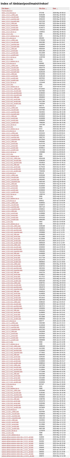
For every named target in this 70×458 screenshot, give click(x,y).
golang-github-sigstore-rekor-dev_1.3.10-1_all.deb (18, 456)
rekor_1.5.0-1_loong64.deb (10, 72)
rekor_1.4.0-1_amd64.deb (10, 192)
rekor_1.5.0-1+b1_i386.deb (10, 97)
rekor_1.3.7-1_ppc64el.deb (10, 327)
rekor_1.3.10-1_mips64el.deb (11, 418)
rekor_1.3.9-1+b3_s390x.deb (11, 264)
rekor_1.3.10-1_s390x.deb (10, 411)
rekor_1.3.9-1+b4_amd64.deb (11, 262)
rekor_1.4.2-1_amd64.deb (10, 150)
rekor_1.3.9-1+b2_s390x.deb (11, 283)
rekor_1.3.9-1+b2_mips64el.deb (12, 289)
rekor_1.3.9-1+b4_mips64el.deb (12, 251)
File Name (5, 8)
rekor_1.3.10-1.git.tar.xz (9, 430)
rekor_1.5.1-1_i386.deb (9, 48)
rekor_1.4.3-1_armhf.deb (10, 118)
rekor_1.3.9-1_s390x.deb (10, 203)
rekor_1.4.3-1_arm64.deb (10, 120)
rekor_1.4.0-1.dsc (7, 196)
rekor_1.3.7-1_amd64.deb (10, 340)
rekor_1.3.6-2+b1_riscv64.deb (11, 392)
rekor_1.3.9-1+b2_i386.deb (10, 291)
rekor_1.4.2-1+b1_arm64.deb (11, 169)
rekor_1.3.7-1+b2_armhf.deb (11, 357)
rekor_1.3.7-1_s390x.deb (10, 323)
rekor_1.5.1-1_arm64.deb (10, 53)
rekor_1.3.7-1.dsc (7, 342)
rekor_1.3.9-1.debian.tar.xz (10, 224)
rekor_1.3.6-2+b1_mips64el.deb (12, 397)
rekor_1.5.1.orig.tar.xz (9, 38)
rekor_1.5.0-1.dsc (7, 84)
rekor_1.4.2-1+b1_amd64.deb (11, 171)
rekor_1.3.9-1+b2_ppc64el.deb (12, 287)
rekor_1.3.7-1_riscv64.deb (10, 325)
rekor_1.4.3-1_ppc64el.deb (10, 112)
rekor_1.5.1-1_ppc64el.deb (10, 44)
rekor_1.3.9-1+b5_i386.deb (10, 234)
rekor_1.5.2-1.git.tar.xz (9, 32)
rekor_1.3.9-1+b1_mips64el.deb (12, 308)
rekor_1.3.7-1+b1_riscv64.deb (11, 367)
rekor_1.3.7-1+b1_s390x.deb (11, 365)
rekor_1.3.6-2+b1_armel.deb (11, 403)
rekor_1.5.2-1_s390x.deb (10, 15)
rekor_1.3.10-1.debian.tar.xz (11, 435)
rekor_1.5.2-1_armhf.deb (10, 25)
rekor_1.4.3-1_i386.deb (9, 116)
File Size (42, 8)
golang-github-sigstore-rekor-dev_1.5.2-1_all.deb (17, 437)
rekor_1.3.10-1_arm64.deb (10, 426)
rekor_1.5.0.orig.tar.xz (9, 63)
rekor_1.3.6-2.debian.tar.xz (10, 388)
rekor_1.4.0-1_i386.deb (9, 183)
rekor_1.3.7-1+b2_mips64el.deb (12, 352)
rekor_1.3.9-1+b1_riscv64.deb (11, 304)
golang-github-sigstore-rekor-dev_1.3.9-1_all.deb (17, 449)
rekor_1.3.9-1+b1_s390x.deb (11, 302)
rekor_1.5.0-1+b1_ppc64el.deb (12, 93)
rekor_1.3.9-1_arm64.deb (10, 217)
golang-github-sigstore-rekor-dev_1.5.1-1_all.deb (17, 439)
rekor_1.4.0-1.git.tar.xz (9, 194)
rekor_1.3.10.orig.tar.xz (9, 409)
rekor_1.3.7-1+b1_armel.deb (11, 378)
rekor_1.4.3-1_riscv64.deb (10, 110)
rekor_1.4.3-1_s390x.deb (10, 107)
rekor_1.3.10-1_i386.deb (10, 420)
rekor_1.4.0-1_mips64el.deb (11, 181)
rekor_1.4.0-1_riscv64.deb (10, 177)
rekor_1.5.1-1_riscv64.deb (10, 42)
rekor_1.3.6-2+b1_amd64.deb (11, 407)
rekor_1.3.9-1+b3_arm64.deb (11, 278)
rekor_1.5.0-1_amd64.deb (10, 80)
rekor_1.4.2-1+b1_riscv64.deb (11, 160)
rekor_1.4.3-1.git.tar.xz (9, 124)
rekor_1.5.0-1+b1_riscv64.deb (11, 91)
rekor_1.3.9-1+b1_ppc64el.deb (12, 306)
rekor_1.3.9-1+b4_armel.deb (11, 257)
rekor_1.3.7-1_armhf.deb (10, 333)
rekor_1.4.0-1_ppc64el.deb (10, 179)
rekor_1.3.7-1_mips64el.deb (11, 329)
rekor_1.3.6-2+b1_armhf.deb (11, 401)
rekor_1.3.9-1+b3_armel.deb (11, 276)
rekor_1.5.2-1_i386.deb (9, 23)
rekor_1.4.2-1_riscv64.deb (10, 135)
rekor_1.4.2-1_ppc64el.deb (10, 137)
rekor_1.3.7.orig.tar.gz (9, 321)
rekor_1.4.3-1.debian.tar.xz (10, 129)
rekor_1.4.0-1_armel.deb (10, 188)
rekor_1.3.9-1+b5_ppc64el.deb (12, 230)
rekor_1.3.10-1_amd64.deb (10, 428)
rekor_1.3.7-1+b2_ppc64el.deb (12, 350)
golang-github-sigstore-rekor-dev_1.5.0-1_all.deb (17, 441)
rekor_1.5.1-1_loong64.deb (10, 46)
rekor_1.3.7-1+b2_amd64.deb (11, 363)
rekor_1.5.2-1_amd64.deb (10, 29)
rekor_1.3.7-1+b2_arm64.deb (11, 361)
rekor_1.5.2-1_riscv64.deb (10, 17)
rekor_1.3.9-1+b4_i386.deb (10, 253)
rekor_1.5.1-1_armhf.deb (10, 51)
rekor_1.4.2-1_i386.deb (9, 141)
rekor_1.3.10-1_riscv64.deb (11, 413)
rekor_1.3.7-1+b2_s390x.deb (11, 346)
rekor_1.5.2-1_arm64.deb (10, 27)
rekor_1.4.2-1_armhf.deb (10, 143)
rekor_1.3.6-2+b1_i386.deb (10, 399)
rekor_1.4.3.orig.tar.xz (9, 105)
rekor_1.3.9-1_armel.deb (10, 215)
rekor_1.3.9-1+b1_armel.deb (11, 314)
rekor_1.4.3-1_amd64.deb (10, 122)
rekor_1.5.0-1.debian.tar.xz (10, 86)
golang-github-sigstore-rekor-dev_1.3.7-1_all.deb (17, 452)
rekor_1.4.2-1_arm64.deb (10, 148)
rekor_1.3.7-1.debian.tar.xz (10, 344)
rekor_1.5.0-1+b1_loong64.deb (12, 95)
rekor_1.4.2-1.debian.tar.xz (10, 156)
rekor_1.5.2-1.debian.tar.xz (10, 36)
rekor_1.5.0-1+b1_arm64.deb (11, 101)
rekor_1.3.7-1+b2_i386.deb (10, 354)
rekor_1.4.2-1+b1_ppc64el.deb (12, 162)
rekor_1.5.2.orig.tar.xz (9, 13)
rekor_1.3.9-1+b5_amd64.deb (11, 243)
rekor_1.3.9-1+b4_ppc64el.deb (12, 249)
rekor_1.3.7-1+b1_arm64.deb (11, 380)
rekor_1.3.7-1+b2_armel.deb (11, 359)
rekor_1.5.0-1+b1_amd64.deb (11, 103)
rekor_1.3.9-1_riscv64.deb (10, 205)
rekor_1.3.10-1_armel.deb (10, 424)
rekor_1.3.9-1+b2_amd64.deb (11, 300)
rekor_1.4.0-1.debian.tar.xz (10, 198)
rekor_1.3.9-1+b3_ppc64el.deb (12, 268)
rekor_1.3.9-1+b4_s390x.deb (11, 245)
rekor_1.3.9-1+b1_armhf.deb (11, 312)
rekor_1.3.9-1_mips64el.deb (11, 209)
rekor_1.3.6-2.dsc (7, 386)
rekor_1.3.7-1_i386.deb (9, 331)
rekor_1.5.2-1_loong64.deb (10, 21)
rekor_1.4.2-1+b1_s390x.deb (11, 158)
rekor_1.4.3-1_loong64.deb (10, 114)
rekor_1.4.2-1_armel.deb (10, 146)
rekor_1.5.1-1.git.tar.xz (9, 57)
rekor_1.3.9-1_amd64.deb (10, 219)
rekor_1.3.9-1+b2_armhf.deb (11, 293)
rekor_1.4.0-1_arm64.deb (10, 190)
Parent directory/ (7, 10)
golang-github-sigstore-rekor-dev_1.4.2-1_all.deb (17, 445)
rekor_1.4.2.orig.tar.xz (9, 131)
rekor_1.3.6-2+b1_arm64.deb (11, 405)
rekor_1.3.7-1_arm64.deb (10, 338)
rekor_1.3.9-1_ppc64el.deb (10, 207)
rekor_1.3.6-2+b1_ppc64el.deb (12, 395)
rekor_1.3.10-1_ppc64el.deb (11, 416)
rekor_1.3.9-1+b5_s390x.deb (11, 226)
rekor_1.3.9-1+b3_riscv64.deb (11, 266)
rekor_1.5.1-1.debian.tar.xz (10, 61)
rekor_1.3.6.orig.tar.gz (9, 384)
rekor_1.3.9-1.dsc (7, 221)
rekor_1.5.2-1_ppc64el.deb (10, 19)
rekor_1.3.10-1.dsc (8, 433)
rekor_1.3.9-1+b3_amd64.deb (11, 281)
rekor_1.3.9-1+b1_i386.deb (10, 310)
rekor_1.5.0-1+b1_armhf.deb (11, 99)
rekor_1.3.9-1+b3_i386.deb (10, 272)
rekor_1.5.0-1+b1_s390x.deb (11, 89)
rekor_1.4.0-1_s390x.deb (10, 175)
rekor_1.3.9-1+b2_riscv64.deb (11, 285)
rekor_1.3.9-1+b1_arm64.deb (11, 316)
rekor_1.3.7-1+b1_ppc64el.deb (12, 369)
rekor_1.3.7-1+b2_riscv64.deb (11, 348)
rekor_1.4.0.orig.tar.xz (9, 173)
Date (54, 8)
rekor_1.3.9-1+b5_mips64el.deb (12, 232)
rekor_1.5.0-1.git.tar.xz (9, 82)
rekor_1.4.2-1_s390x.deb (10, 133)
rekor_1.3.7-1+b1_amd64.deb (11, 382)
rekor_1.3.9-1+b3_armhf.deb (11, 274)
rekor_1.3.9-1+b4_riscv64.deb (11, 247)
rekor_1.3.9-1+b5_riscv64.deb (11, 228)
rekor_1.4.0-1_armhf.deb (10, 186)
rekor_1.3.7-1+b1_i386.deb (10, 373)
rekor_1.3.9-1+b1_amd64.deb (11, 319)
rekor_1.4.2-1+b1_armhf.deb (11, 167)
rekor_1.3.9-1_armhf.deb (10, 213)
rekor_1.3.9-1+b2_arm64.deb (11, 297)
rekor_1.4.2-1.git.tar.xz (9, 152)
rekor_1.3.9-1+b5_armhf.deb (11, 236)
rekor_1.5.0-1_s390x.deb (10, 65)
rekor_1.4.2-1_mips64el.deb (11, 139)
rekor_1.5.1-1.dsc (7, 59)
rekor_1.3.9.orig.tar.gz (9, 200)
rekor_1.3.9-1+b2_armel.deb (11, 295)
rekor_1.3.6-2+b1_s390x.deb (11, 390)
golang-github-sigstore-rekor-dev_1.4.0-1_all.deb (17, 447)
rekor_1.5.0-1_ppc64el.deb (10, 70)
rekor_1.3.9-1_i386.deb (9, 211)
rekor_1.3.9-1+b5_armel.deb (11, 238)
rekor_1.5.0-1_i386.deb (9, 74)
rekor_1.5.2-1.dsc (7, 34)
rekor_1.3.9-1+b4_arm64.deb (11, 259)
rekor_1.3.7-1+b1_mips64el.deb (12, 371)
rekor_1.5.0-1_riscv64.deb (10, 67)
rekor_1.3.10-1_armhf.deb (10, 422)
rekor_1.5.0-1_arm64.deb (10, 78)
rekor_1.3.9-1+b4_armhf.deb (11, 255)
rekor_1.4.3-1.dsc (7, 127)
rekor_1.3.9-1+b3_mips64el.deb (12, 270)
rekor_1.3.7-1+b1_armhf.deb (11, 376)
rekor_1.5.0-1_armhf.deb (10, 76)
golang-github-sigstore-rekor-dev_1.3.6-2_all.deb (17, 454)
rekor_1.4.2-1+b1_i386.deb (10, 164)
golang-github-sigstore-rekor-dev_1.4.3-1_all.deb (17, 443)
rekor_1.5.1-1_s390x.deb (10, 40)
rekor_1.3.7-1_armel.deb (10, 335)
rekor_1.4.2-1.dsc (7, 154)
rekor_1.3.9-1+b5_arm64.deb (11, 240)
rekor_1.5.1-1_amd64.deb (10, 55)
